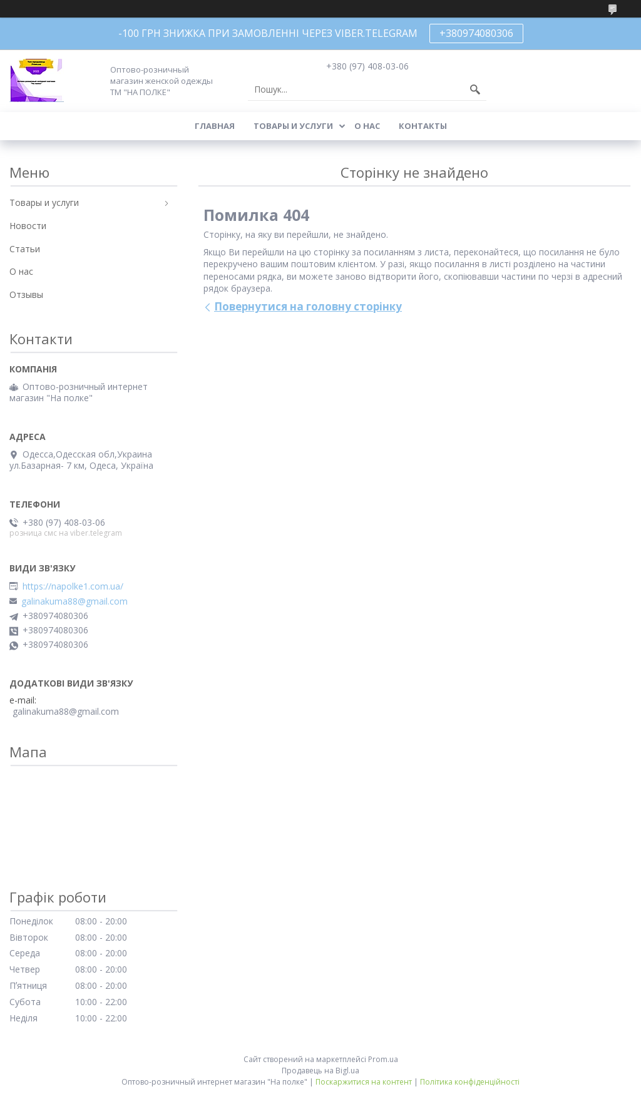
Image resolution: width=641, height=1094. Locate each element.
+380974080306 (476, 33)
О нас (367, 125)
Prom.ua (383, 1059)
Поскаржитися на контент (363, 1081)
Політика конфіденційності (470, 1081)
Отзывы (26, 294)
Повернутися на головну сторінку (308, 306)
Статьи (24, 249)
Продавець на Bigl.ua (320, 1070)
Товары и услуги (293, 125)
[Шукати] (475, 89)
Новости (27, 226)
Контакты (423, 125)
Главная (215, 125)
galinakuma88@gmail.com (74, 601)
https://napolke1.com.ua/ (73, 586)
